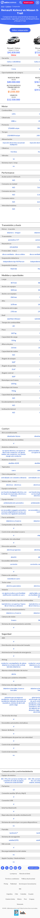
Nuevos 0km (14, 80)
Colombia (23, 894)
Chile (16, 894)
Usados (14, 97)
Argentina (9, 894)
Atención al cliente (24, 873)
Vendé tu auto (28, 2)
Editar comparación (20, 30)
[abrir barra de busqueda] (20, 2)
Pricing (6, 884)
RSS (20, 889)
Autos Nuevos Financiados (14, 88)
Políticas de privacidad (28, 879)
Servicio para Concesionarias (27, 884)
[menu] (37, 2)
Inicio (2, 6)
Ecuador (30, 894)
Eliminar (13, 55)
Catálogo (8, 6)
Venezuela (20, 904)
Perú (25, 899)
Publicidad (13, 884)
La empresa (13, 873)
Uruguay (31, 899)
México (19, 899)
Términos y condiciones (12, 879)
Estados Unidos (10, 899)
